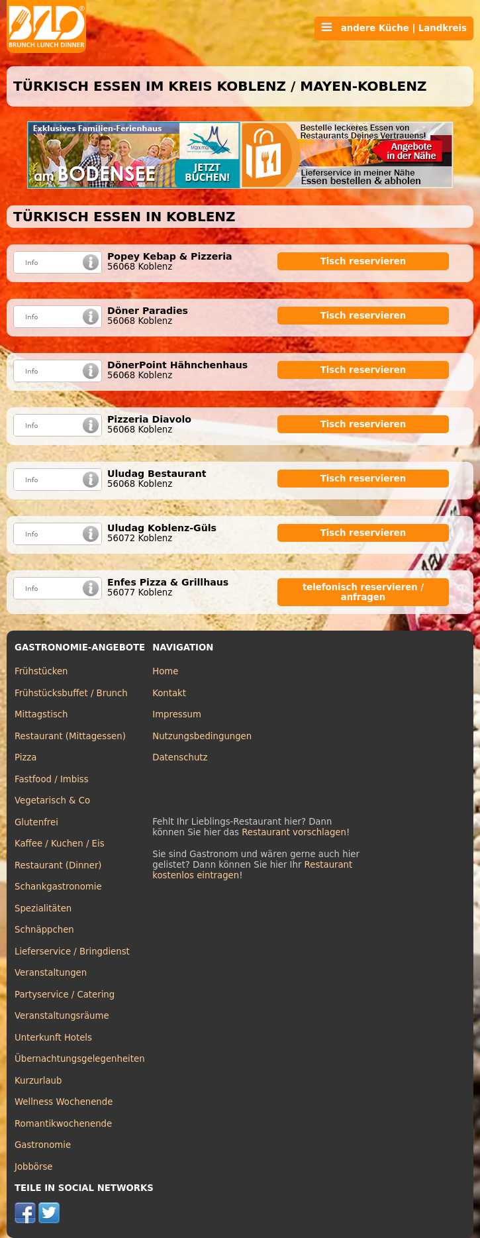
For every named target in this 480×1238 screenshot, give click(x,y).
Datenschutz (179, 757)
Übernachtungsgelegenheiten (80, 1059)
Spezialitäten (43, 908)
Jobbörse (34, 1167)
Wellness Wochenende (64, 1102)
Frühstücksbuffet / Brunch (71, 693)
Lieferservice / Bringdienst (72, 951)
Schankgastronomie (58, 887)
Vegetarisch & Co (52, 800)
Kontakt (169, 693)
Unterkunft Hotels (53, 1038)
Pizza (25, 757)
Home (165, 671)
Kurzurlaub (38, 1081)
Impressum (176, 714)
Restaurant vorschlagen (294, 832)
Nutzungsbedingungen (202, 736)
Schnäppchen (44, 930)
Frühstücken (41, 671)
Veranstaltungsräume (62, 1016)
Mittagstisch (41, 714)
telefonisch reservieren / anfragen (363, 592)
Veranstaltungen (51, 973)
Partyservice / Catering (65, 995)
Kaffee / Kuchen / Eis (60, 844)
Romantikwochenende (63, 1124)
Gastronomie (43, 1145)
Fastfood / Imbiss (52, 779)
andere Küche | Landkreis (394, 28)
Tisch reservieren (363, 261)
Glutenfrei (36, 822)
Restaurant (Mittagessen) (70, 736)
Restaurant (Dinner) (58, 865)
